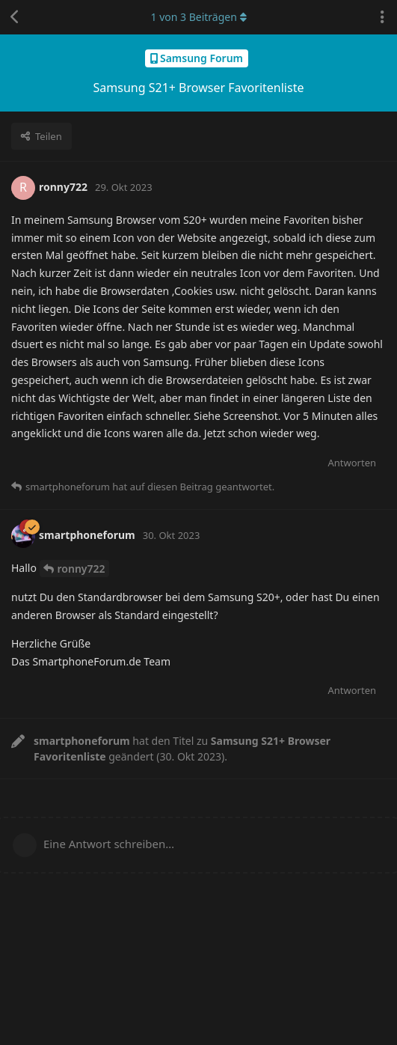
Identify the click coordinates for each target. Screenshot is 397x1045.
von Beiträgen (198, 17)
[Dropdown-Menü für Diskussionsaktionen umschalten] (382, 17)
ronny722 (81, 568)
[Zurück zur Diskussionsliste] (15, 17)
